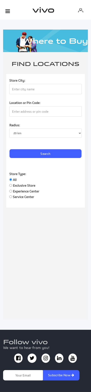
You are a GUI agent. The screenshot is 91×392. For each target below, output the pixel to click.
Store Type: (17, 174)
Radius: (14, 125)
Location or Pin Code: (24, 103)
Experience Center (24, 191)
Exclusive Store (22, 185)
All (13, 180)
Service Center (21, 197)
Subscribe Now (61, 375)
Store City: (17, 80)
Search (45, 154)
